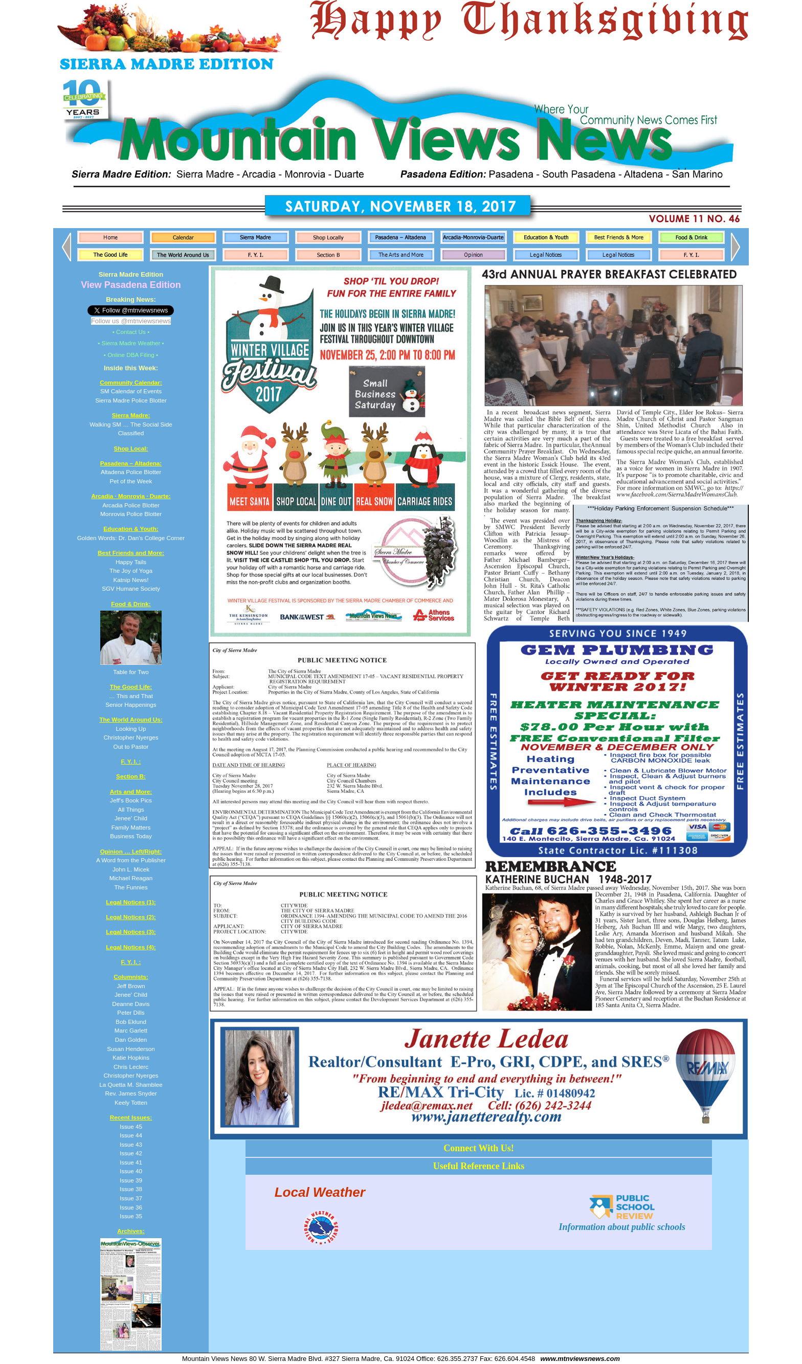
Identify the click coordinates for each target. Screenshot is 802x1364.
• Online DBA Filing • (131, 354)
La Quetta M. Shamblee (130, 1084)
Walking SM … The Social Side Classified (131, 424)
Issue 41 (131, 1162)
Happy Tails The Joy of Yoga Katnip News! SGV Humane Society (131, 570)
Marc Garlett (131, 1030)
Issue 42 (131, 1153)
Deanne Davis (130, 1003)
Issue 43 (131, 1144)
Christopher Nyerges (130, 1075)
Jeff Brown (131, 985)
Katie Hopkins (131, 1057)
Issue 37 (131, 1198)
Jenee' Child (131, 994)
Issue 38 (131, 1189)
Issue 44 (131, 1135)
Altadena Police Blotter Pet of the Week (131, 472)
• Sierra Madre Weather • (131, 343)
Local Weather (320, 1191)
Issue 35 (131, 1216)
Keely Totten (131, 1102)
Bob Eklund (131, 1021)
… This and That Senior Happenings (130, 695)
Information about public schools (622, 1221)
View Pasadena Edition (131, 285)
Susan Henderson (131, 1048)
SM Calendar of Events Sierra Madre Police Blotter (131, 391)
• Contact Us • (131, 331)
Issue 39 (131, 1180)
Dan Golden (131, 1039)
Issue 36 (131, 1207)
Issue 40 (131, 1171)
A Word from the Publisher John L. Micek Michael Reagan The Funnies (131, 869)
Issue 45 (131, 1126)
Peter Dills (130, 1012)
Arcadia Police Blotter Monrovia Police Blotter (130, 505)
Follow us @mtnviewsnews (131, 321)
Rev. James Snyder (131, 1093)
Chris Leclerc (131, 1066)
